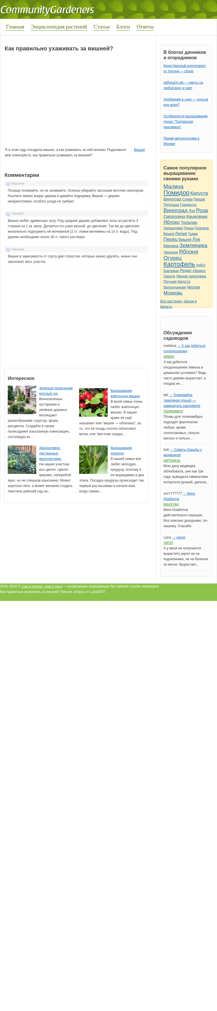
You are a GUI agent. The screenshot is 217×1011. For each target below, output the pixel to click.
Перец (170, 239)
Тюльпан (189, 222)
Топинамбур (173, 411)
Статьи (102, 27)
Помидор (176, 192)
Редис (186, 270)
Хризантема (172, 228)
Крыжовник (196, 216)
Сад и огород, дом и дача (42, 586)
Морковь (172, 293)
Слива (187, 199)
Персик (199, 199)
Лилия (181, 233)
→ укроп (178, 537)
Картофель (179, 264)
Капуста (199, 193)
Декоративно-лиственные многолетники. (50, 453)
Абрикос (199, 271)
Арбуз (200, 265)
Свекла (169, 276)
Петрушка (171, 205)
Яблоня (188, 252)
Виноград (172, 199)
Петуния (169, 282)
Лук (191, 210)
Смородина (174, 216)
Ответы (145, 27)
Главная (15, 27)
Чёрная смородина (191, 276)
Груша (189, 228)
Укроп (168, 543)
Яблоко (171, 222)
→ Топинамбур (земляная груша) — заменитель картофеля (181, 400)
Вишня (139, 150)
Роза (202, 210)
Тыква (193, 234)
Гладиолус (188, 205)
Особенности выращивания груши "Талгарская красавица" (185, 121)
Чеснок (193, 287)
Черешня (170, 252)
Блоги (123, 27)
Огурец (172, 258)
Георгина (201, 228)
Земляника (193, 245)
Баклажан (171, 271)
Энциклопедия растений (59, 27)
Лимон (168, 356)
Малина (173, 186)
